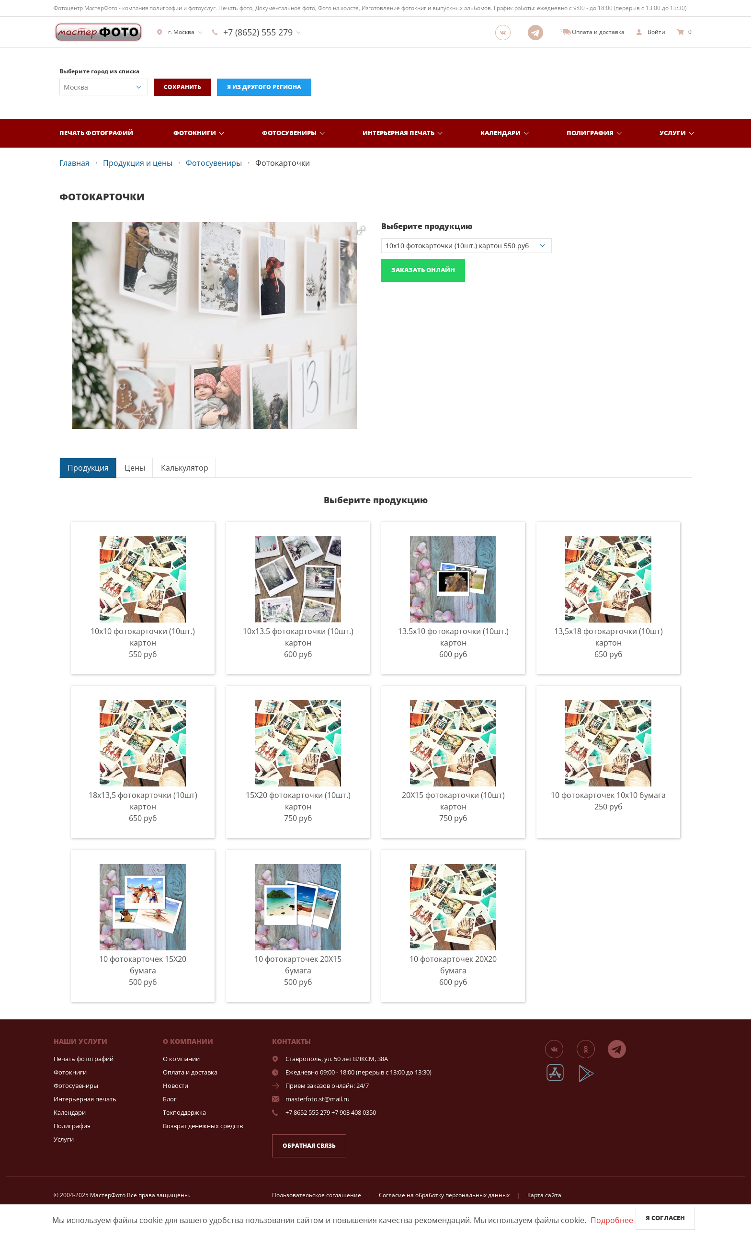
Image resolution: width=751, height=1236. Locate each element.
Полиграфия (590, 132)
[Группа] (505, 32)
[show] (650, 32)
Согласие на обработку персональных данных (444, 1195)
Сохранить (182, 87)
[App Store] (561, 1080)
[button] (361, 230)
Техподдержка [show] (184, 1112)
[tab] (87, 467)
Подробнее (612, 1220)
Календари (500, 132)
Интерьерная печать (398, 132)
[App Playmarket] (591, 1080)
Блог (170, 1099)
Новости (175, 1085)
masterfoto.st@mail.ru (317, 1099)
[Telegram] (538, 32)
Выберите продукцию (426, 226)
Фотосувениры (289, 132)
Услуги (673, 132)
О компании (181, 1058)
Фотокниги (194, 132)
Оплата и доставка (190, 1072)
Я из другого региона (264, 87)
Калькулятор (184, 467)
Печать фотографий (96, 132)
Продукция (88, 467)
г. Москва (175, 32)
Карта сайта (544, 1195)
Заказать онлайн (423, 270)
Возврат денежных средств (203, 1125)
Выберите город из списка (99, 71)
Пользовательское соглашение (316, 1195)
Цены (135, 467)
